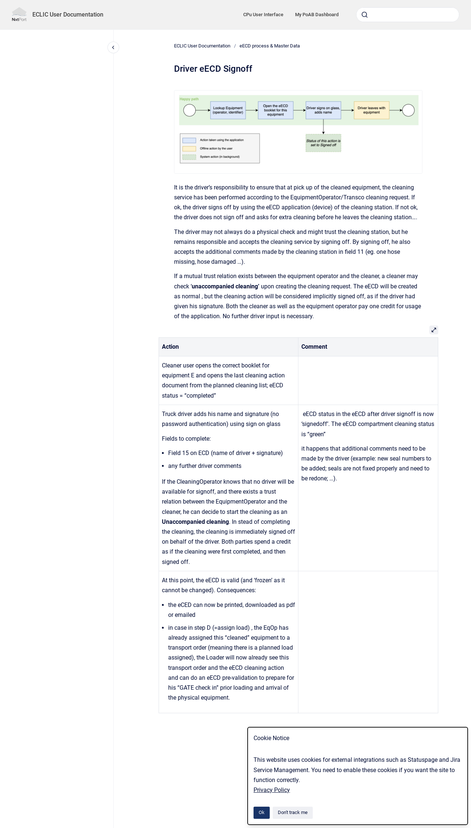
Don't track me (293, 812)
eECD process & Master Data (270, 46)
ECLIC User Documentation (67, 14)
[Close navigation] (113, 47)
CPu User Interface (263, 14)
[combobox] (408, 15)
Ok (262, 812)
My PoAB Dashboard (317, 14)
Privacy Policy (272, 789)
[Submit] (365, 15)
